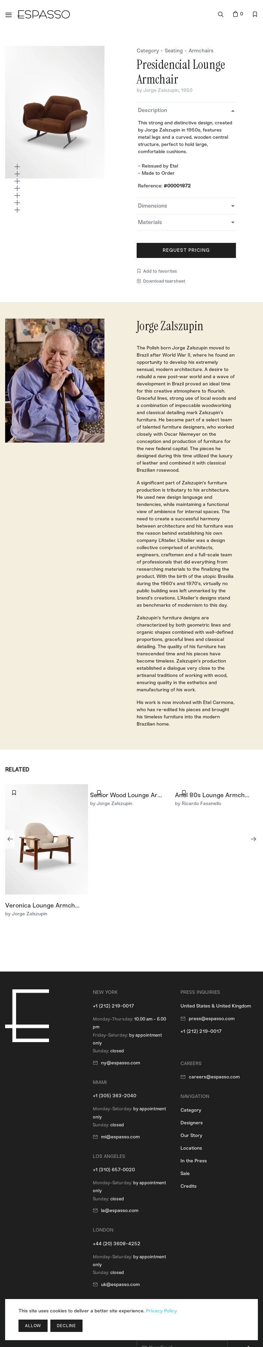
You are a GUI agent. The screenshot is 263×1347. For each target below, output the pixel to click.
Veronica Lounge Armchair (44, 905)
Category (148, 51)
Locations (191, 1148)
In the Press (193, 1161)
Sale (185, 1173)
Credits (188, 1186)
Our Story (191, 1135)
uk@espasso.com (120, 1284)
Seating (174, 51)
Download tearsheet (161, 281)
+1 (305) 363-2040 (114, 1096)
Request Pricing (186, 250)
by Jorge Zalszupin (158, 90)
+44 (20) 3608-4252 (116, 1244)
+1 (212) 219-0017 (113, 1006)
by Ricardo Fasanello (198, 803)
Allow (33, 1325)
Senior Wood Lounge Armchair (134, 795)
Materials (150, 222)
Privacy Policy (161, 1311)
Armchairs (201, 51)
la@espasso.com (119, 1210)
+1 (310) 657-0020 (114, 1170)
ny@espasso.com (120, 1063)
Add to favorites (157, 271)
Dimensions (152, 205)
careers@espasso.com (214, 1077)
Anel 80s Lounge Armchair (213, 795)
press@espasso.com (212, 1019)
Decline (66, 1325)
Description (152, 110)
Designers (191, 1123)
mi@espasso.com (120, 1137)
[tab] (186, 110)
